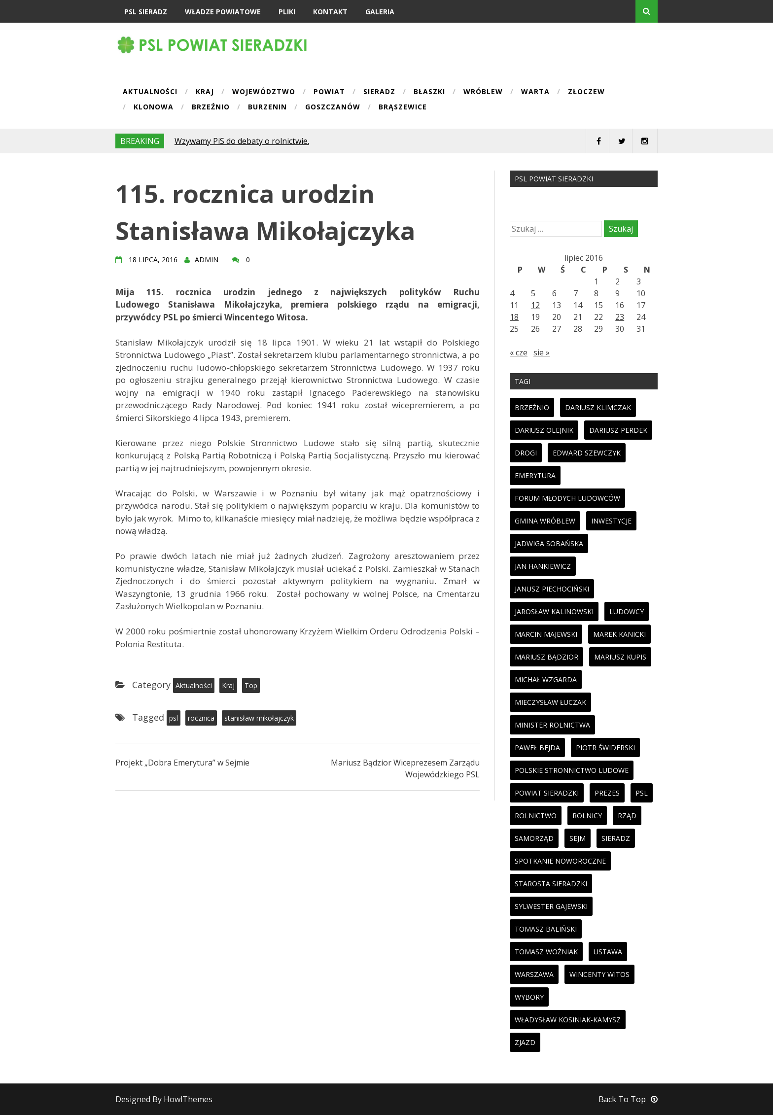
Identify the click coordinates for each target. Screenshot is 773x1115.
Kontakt (330, 11)
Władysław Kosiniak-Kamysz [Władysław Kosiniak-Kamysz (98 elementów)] (568, 1019)
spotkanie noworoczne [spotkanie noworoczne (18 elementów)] (560, 861)
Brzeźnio (211, 107)
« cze (518, 352)
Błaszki (429, 92)
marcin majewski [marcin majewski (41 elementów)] (546, 634)
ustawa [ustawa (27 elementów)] (608, 951)
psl (173, 718)
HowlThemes (188, 1099)
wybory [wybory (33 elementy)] (529, 997)
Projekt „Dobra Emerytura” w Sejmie (182, 762)
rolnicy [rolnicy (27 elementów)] (587, 815)
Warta (535, 92)
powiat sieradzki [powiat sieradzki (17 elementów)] (547, 793)
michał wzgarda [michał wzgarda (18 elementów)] (546, 679)
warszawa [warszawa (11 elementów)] (534, 974)
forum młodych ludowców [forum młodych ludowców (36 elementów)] (567, 498)
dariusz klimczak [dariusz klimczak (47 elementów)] (598, 407)
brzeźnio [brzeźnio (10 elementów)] (532, 407)
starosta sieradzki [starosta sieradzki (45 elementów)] (551, 883)
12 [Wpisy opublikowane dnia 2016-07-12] (535, 305)
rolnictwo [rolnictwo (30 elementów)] (536, 815)
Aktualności (150, 92)
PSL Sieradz (145, 11)
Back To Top (628, 1099)
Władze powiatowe (223, 11)
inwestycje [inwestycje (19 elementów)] (611, 520)
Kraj (205, 92)
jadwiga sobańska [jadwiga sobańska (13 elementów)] (549, 543)
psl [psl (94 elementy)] (641, 793)
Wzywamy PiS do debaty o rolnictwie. (242, 141)
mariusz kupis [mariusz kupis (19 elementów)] (620, 657)
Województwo (263, 92)
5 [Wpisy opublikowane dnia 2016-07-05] (533, 293)
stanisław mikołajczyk (259, 718)
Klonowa (154, 107)
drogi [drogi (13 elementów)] (526, 452)
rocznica (201, 718)
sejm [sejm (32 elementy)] (577, 838)
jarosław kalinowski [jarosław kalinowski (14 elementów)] (554, 611)
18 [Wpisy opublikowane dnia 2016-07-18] (514, 317)
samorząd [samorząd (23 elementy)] (534, 838)
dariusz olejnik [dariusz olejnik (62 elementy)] (544, 430)
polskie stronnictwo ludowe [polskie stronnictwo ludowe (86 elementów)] (572, 770)
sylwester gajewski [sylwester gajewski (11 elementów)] (551, 906)
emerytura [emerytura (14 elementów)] (535, 475)
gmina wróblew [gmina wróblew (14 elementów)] (545, 520)
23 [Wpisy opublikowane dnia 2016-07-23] (619, 317)
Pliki (287, 11)
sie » (541, 352)
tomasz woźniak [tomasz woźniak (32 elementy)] (546, 951)
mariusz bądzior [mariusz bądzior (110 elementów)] (546, 657)
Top (251, 685)
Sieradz (379, 92)
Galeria (379, 11)
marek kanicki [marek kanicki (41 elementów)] (619, 634)
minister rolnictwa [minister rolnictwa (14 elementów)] (552, 725)
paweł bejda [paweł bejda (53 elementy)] (537, 747)
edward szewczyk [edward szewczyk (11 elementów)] (587, 452)
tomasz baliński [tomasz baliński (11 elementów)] (546, 929)
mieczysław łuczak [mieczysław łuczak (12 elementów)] (550, 702)
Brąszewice (403, 107)
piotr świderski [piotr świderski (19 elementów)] (605, 747)
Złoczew (586, 92)
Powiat (329, 92)
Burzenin (267, 107)
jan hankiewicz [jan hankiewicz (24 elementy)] (543, 566)
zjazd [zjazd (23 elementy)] (525, 1042)
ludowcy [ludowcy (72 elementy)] (626, 611)
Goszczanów (332, 107)
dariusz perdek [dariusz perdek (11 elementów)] (618, 430)
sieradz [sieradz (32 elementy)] (615, 838)
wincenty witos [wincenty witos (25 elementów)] (599, 974)
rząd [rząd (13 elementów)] (627, 815)
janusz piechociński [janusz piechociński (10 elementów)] (552, 588)
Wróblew (483, 92)
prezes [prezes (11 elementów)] (607, 793)
